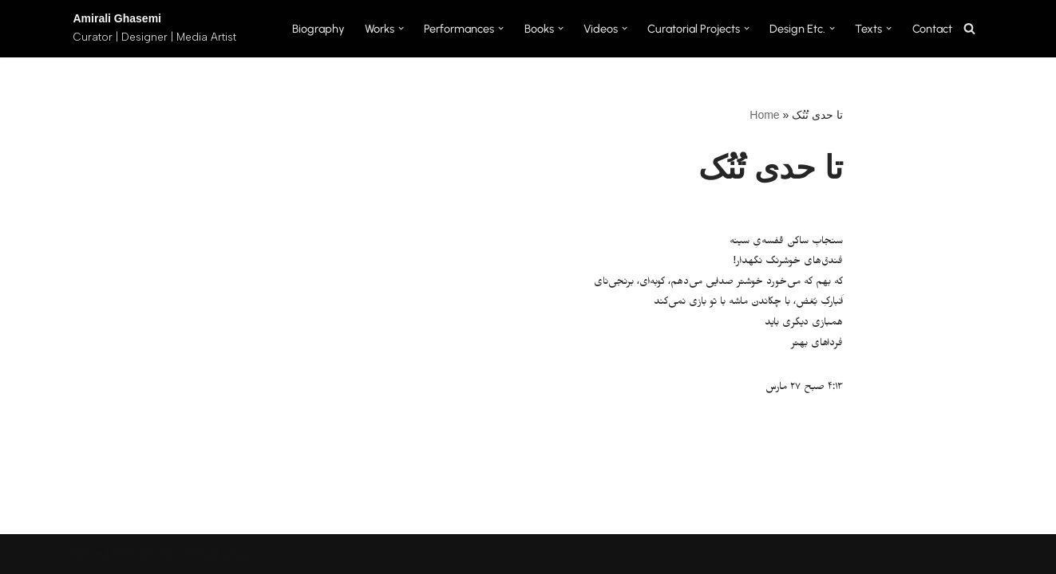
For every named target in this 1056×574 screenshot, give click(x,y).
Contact (932, 29)
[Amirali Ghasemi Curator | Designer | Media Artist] (154, 29)
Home (764, 114)
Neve (87, 553)
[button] (401, 28)
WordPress (216, 553)
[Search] (969, 28)
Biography (318, 29)
